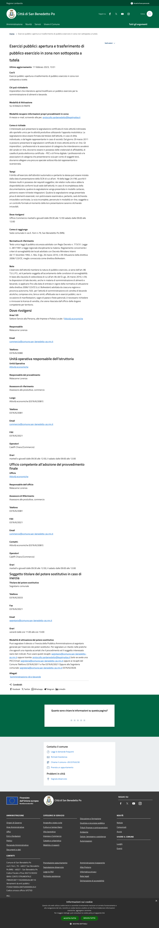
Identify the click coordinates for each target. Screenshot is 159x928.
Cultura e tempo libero (52, 827)
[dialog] (79, 913)
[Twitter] (115, 13)
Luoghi (119, 843)
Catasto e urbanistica (52, 840)
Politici (9, 840)
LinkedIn (60, 689)
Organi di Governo (14, 822)
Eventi (119, 848)
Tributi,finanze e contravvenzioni (94, 827)
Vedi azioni (110, 43)
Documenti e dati (13, 849)
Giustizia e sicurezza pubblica (92, 823)
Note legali (84, 876)
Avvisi (119, 831)
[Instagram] (127, 13)
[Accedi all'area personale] (140, 3)
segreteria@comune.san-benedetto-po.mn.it (42, 661)
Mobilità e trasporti (51, 845)
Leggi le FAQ (48, 871)
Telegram (49, 689)
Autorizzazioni (86, 840)
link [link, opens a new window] (103, 913)
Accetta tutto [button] (70, 918)
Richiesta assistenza (51, 876)
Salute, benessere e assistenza (93, 836)
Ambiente (84, 831)
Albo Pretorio (85, 867)
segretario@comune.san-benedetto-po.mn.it (30, 620)
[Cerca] (150, 14)
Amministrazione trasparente (92, 862)
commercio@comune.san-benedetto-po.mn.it (31, 341)
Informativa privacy (88, 871)
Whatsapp (37, 689)
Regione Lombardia (14, 3)
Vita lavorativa (49, 831)
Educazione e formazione (90, 818)
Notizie (120, 822)
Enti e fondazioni (13, 836)
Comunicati (121, 827)
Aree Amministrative (15, 827)
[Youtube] (121, 13)
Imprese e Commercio (52, 836)
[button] (79, 924)
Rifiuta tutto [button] (89, 918)
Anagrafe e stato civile (52, 822)
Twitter (25, 689)
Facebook (14, 689)
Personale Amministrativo (17, 845)
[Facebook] (108, 13)
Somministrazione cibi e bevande (25, 676)
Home (11, 33)
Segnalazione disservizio (53, 867)
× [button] (156, 901)
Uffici (8, 831)
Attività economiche (73, 318)
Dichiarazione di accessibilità (92, 880)
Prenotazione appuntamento (55, 862)
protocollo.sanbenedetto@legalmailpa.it (61, 117)
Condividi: (15, 684)
